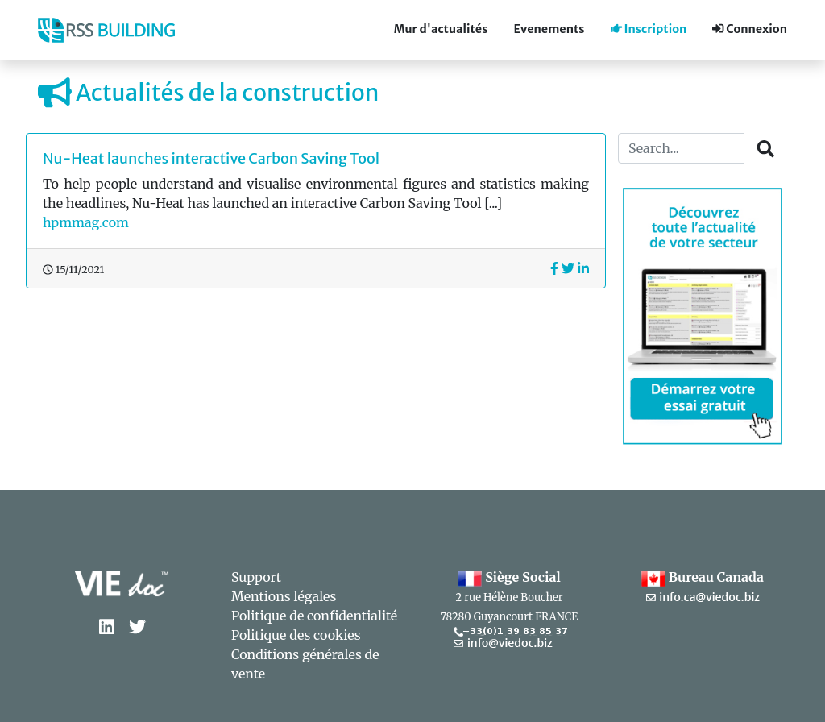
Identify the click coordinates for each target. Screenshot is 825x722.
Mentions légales (283, 596)
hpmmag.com (86, 222)
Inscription (649, 29)
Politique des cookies (296, 635)
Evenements (548, 29)
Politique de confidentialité (314, 616)
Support (256, 577)
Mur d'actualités (441, 29)
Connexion (749, 29)
